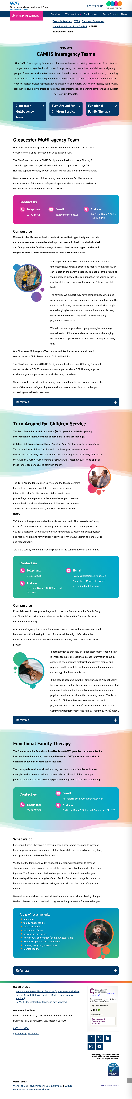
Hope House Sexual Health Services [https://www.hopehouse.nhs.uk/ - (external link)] (35, 991)
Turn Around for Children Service (63, 109)
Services (55, 14)
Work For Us (20, 1085)
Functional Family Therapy (99, 109)
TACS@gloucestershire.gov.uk (89, 576)
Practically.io (114, 1085)
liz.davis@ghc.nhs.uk (67, 214)
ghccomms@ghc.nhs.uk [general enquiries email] (26, 1033)
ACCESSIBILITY (95, 6)
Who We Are (72, 14)
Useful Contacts (54, 1085)
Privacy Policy (36, 1085)
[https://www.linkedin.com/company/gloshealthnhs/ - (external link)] (107, 1038)
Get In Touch (109, 14)
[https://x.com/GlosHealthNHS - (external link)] (99, 1038)
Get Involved (90, 14)
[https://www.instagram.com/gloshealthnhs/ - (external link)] (91, 1046)
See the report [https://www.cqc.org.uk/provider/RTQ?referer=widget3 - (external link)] (98, 1019)
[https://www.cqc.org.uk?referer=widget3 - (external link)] (102, 994)
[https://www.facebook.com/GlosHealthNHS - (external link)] (91, 1038)
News (124, 14)
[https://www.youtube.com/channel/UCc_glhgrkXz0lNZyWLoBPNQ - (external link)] (99, 1046)
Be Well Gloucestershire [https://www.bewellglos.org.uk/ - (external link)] (29, 1002)
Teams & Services (62, 21)
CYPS (77, 21)
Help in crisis (27, 16)
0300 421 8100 (21, 1028)
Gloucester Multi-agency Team (25, 111)
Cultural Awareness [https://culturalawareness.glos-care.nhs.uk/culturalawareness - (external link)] (43, 1087)
